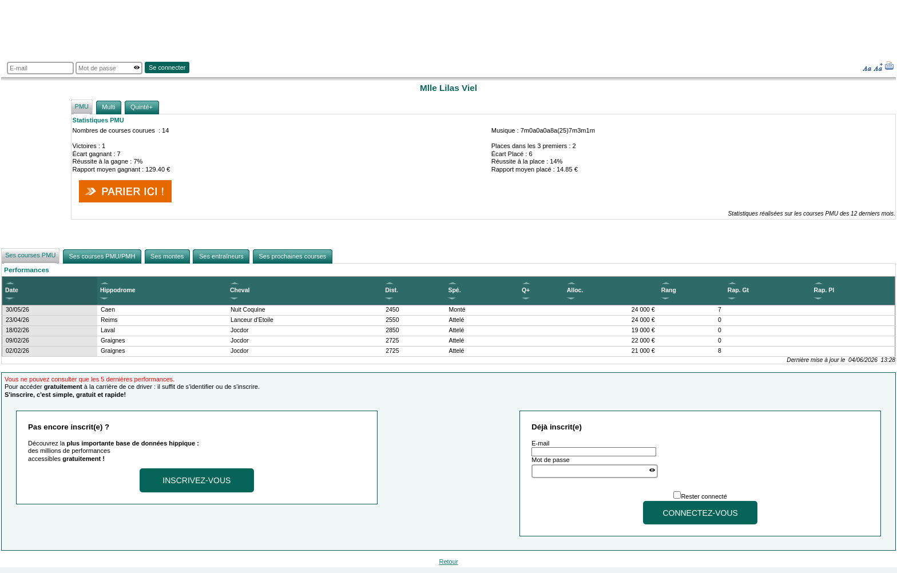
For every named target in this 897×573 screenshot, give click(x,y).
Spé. (454, 290)
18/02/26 (17, 330)
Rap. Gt (738, 290)
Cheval (239, 290)
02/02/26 (17, 351)
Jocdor (239, 330)
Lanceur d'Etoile (252, 320)
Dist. (391, 290)
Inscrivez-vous (196, 480)
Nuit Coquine (248, 310)
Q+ (526, 290)
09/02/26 (17, 340)
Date (11, 290)
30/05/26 (17, 310)
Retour (448, 561)
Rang (668, 290)
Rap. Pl (824, 290)
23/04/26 (17, 320)
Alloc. (575, 290)
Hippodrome (118, 290)
